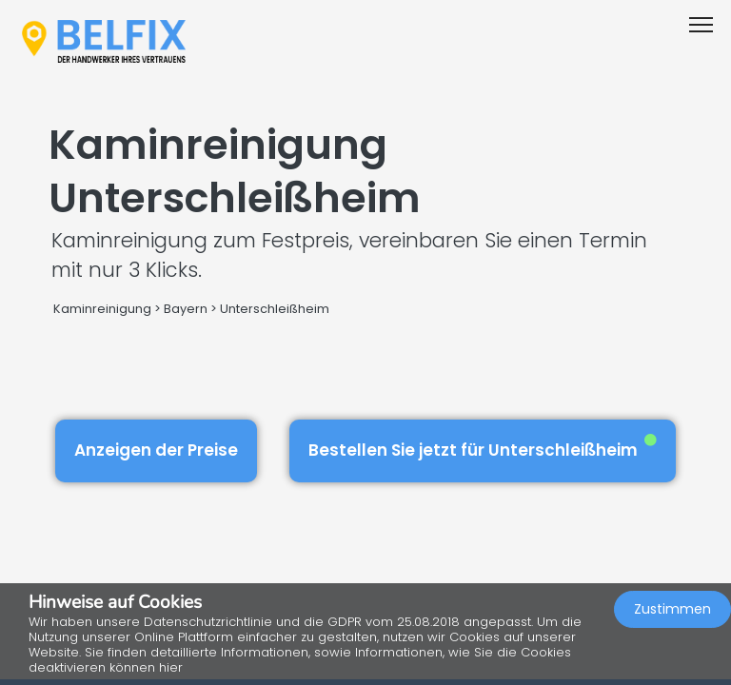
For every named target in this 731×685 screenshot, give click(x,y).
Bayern (185, 309)
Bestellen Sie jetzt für (482, 447)
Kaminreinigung (102, 309)
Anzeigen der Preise (156, 450)
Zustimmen (672, 608)
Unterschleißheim (274, 309)
